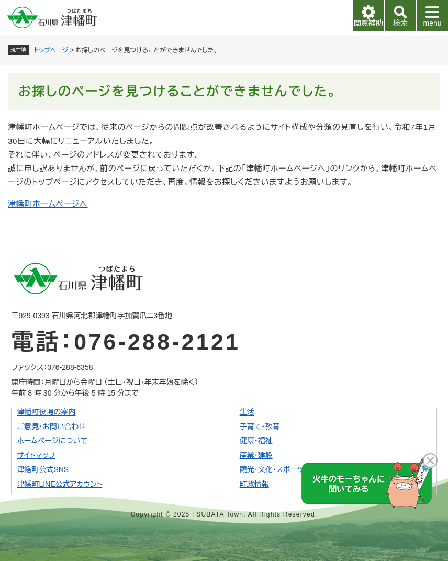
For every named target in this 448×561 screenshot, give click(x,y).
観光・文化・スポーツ (272, 469)
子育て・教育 (260, 426)
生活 (247, 412)
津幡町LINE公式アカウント (59, 484)
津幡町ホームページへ (48, 203)
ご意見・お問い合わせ (51, 426)
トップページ (51, 50)
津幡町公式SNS (43, 469)
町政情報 (254, 484)
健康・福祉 (256, 440)
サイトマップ (36, 455)
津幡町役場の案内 (46, 412)
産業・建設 (256, 455)
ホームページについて (52, 440)
